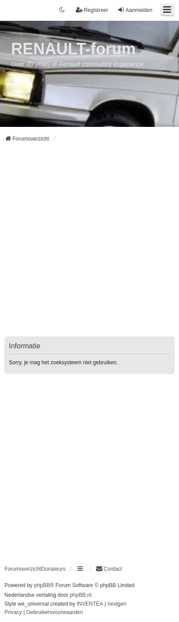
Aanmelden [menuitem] (134, 10)
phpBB (42, 585)
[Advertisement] (89, 245)
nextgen (117, 604)
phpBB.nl (80, 595)
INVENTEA (90, 604)
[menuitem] (109, 569)
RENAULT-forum (73, 49)
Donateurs (53, 569)
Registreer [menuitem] (92, 10)
